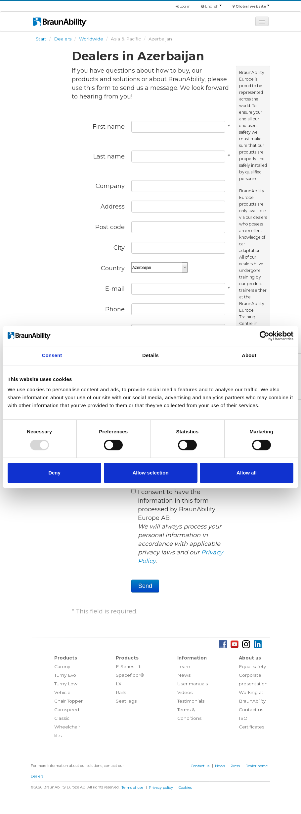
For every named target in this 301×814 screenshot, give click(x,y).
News (184, 675)
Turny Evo (65, 675)
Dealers (62, 38)
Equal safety (252, 666)
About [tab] (249, 355)
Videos (185, 692)
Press (235, 766)
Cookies (185, 787)
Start (41, 38)
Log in (183, 6)
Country (113, 268)
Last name (109, 156)
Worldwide (91, 38)
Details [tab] (150, 355)
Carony (62, 666)
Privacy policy (161, 787)
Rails (121, 692)
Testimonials (190, 701)
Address (113, 206)
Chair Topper (68, 701)
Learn (183, 666)
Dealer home (256, 766)
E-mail (115, 288)
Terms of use (132, 787)
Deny (54, 472)
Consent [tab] (52, 355)
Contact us (251, 709)
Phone (115, 309)
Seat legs (126, 701)
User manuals (192, 683)
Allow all (246, 472)
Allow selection (150, 472)
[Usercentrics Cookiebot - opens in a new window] (264, 336)
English (213, 6)
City (119, 247)
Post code (110, 227)
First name (109, 126)
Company (110, 186)
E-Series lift (128, 666)
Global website (253, 6)
